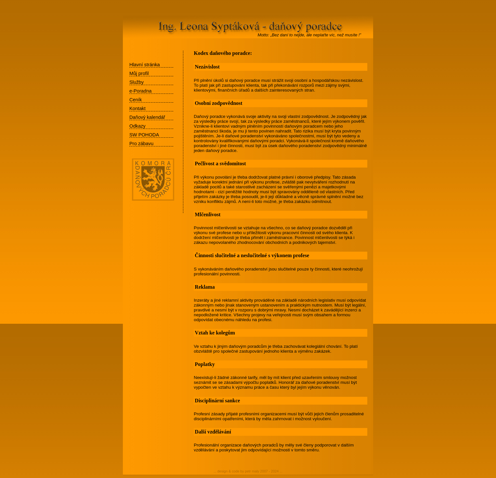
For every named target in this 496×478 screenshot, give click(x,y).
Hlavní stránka (144, 64)
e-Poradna (140, 91)
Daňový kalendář (147, 117)
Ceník (135, 99)
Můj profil (139, 73)
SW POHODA (144, 134)
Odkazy (137, 126)
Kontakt (137, 108)
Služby (136, 82)
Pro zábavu (141, 143)
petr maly (252, 471)
